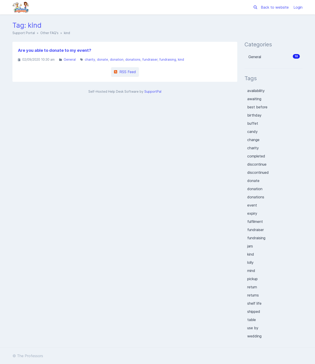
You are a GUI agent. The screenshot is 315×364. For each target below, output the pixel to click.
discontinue (257, 164)
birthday (254, 115)
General (70, 59)
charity (90, 59)
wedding (254, 336)
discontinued (258, 172)
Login (298, 7)
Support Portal (23, 33)
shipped (253, 311)
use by (252, 328)
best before (257, 107)
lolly (250, 262)
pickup (252, 279)
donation (117, 59)
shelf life (254, 303)
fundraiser (150, 59)
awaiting (254, 99)
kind (181, 59)
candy (252, 131)
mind (251, 270)
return (252, 287)
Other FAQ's (49, 33)
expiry (252, 213)
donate (102, 59)
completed (256, 156)
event (252, 205)
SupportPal (152, 91)
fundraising (167, 59)
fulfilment (255, 221)
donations (133, 59)
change (253, 139)
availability (256, 90)
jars (250, 246)
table (251, 319)
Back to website (275, 7)
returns (253, 295)
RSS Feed (125, 72)
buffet (252, 123)
